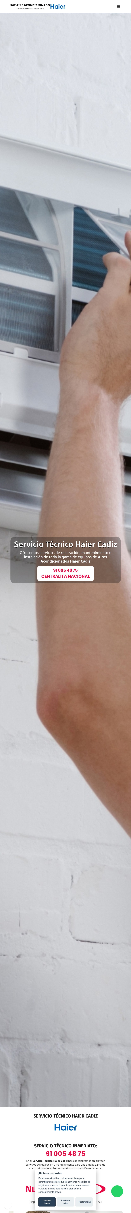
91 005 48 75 (65, 1154)
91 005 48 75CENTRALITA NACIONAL (65, 573)
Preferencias (84, 1202)
